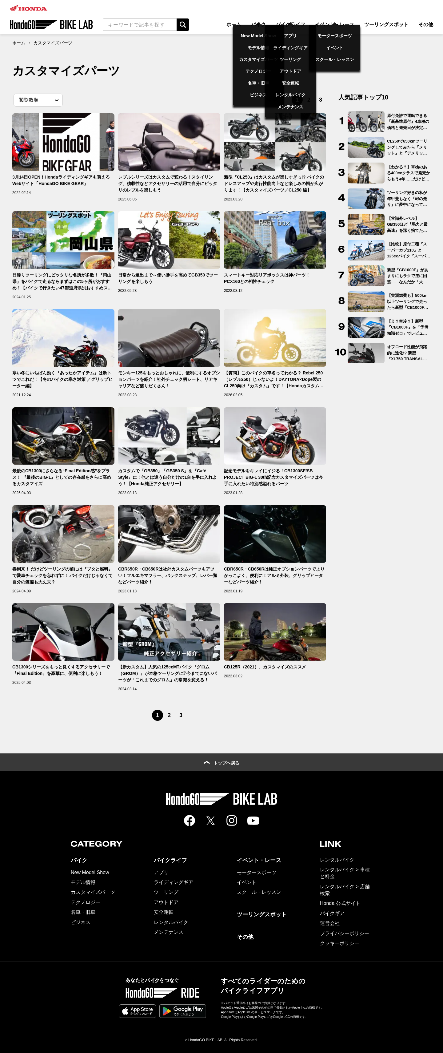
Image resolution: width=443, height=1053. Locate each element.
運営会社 (330, 923)
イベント (247, 882)
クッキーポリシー (339, 943)
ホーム (233, 24)
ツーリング (166, 892)
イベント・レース (334, 24)
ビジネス (80, 922)
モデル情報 (83, 882)
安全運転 (164, 912)
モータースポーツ (256, 872)
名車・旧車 (83, 912)
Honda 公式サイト (340, 903)
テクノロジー (85, 902)
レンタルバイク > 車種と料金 (345, 873)
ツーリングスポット (386, 24)
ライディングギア (173, 882)
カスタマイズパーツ (93, 892)
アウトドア (166, 902)
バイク (258, 24)
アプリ (161, 872)
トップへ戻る (221, 762)
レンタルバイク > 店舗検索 (345, 890)
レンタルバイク (171, 922)
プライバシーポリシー (344, 933)
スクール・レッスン (259, 892)
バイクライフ (290, 24)
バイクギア (332, 913)
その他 (425, 24)
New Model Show (90, 872)
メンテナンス (168, 932)
